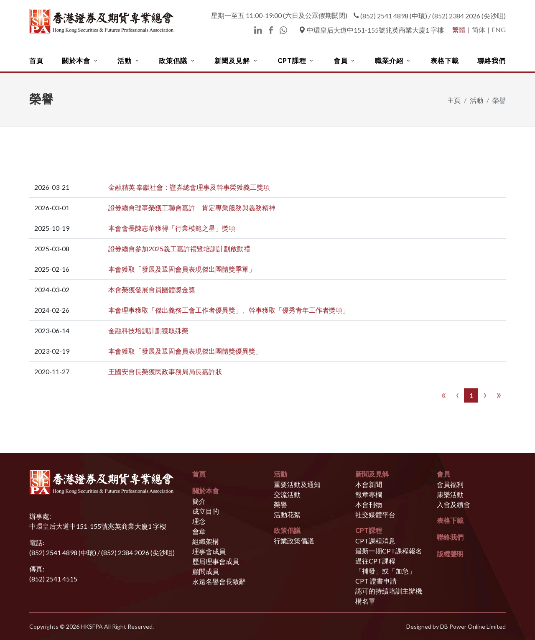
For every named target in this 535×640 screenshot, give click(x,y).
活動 (476, 100)
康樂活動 (450, 494)
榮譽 (280, 504)
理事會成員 (209, 551)
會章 (199, 531)
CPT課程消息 (375, 541)
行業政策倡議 (294, 541)
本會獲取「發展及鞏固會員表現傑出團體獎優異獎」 (185, 351)
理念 (199, 521)
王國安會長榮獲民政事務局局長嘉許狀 (165, 371)
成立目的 (205, 511)
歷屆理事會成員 (215, 561)
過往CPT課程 (375, 561)
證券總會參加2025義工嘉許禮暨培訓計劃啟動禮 (179, 248)
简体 (478, 29)
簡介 (199, 501)
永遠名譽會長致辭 (219, 581)
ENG (499, 29)
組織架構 (205, 541)
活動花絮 (287, 514)
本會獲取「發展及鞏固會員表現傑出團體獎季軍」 (181, 269)
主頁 (454, 100)
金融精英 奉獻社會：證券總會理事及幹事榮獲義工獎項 (189, 187)
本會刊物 (368, 504)
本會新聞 (368, 484)
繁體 (459, 29)
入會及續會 (453, 504)
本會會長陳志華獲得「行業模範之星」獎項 (171, 228)
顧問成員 (205, 571)
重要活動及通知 (297, 484)
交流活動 (287, 494)
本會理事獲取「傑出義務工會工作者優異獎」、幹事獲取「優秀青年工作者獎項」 (228, 310)
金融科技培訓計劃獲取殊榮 (148, 330)
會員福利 (450, 484)
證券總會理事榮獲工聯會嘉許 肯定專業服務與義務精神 (191, 208)
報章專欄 (368, 494)
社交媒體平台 (375, 514)
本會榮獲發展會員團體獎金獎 (151, 289)
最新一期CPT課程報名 (388, 551)
